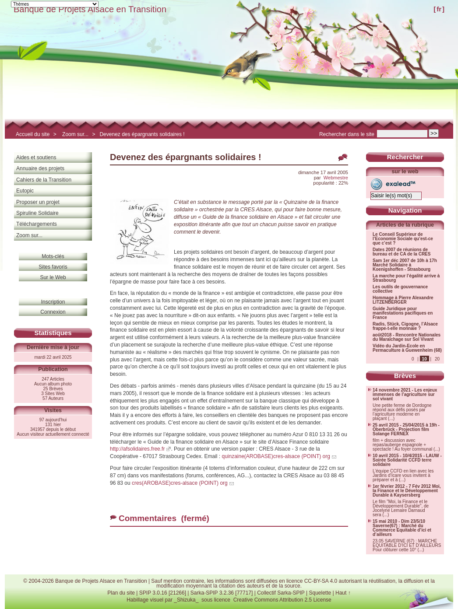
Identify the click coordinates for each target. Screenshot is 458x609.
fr (439, 9)
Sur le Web (53, 277)
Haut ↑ (343, 593)
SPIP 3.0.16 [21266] (162, 593)
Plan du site (121, 593)
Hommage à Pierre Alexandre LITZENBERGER (403, 300)
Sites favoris (53, 267)
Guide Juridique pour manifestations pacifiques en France (403, 313)
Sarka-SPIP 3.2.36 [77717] (221, 593)
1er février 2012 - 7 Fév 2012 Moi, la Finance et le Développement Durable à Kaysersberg (407, 490)
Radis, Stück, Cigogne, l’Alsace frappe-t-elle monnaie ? (405, 326)
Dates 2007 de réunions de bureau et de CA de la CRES (401, 252)
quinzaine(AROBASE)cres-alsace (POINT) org (276, 456)
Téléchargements (36, 224)
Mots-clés (53, 256)
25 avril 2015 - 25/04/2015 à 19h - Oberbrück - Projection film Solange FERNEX (406, 429)
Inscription (53, 302)
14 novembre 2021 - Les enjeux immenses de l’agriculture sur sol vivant (405, 394)
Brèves (405, 375)
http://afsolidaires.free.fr (137, 449)
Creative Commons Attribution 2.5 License (282, 600)
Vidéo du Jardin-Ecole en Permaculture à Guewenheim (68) (407, 348)
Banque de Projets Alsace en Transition (90, 9)
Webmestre (336, 177)
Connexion (52, 312)
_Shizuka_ (186, 600)
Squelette (320, 593)
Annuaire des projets (40, 168)
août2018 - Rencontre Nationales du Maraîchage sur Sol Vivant (406, 337)
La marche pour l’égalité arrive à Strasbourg (406, 278)
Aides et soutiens (36, 157)
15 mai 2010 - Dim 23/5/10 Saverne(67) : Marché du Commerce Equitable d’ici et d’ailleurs (402, 528)
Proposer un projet (38, 202)
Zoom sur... (75, 134)
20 (437, 359)
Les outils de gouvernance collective (400, 289)
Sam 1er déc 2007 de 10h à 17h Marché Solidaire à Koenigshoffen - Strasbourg (405, 265)
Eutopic (25, 191)
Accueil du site (32, 134)
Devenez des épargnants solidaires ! (141, 134)
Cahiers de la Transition (43, 180)
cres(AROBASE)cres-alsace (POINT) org (180, 483)
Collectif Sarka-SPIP (281, 593)
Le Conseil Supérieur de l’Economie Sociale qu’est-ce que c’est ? (403, 238)
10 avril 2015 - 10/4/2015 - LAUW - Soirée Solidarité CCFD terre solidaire (407, 460)
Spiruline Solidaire (37, 213)
